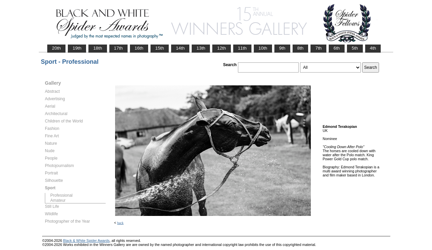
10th (263, 48)
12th (221, 48)
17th (118, 48)
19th (77, 48)
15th (160, 48)
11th (242, 48)
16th (139, 48)
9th (282, 48)
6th (337, 48)
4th (373, 48)
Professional (61, 195)
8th (300, 48)
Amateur (57, 200)
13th (201, 48)
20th (56, 48)
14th (180, 48)
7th (318, 48)
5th (355, 48)
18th (97, 48)
